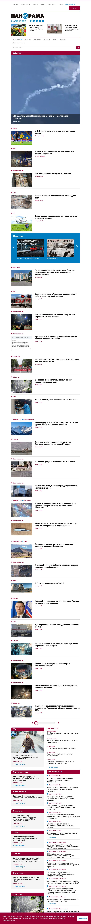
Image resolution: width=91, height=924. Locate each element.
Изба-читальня (70, 4)
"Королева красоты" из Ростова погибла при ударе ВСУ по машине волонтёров (63, 852)
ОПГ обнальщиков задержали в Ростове (61, 621)
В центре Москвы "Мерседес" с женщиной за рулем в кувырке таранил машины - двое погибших (63, 720)
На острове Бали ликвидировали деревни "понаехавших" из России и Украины (61, 671)
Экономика (37, 39)
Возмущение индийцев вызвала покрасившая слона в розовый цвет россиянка (61, 680)
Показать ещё (52, 640)
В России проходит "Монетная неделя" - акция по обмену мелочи (62, 773)
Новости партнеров (19, 43)
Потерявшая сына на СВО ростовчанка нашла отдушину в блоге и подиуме (25, 608)
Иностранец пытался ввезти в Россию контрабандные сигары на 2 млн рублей (63, 755)
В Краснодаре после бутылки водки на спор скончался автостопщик (62, 829)
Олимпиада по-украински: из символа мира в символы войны (62, 707)
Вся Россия (27, 451)
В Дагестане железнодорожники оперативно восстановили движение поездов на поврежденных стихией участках (61, 764)
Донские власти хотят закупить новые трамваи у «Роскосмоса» (25, 848)
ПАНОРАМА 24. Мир (55, 649)
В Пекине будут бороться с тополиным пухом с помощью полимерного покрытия (62, 662)
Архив (74, 8)
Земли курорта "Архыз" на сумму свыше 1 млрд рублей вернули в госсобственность (63, 786)
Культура (63, 39)
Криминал (16, 267)
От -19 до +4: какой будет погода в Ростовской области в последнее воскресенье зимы (59, 872)
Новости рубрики (19, 615)
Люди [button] (61, 4)
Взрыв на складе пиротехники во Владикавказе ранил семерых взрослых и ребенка (63, 738)
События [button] (15, 4)
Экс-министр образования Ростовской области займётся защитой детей (25, 690)
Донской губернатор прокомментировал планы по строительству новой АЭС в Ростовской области (24, 669)
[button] (17, 39)
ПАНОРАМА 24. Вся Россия (57, 715)
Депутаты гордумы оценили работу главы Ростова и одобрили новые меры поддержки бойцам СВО (27, 711)
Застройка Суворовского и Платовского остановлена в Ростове (27, 648)
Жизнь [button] (43, 4)
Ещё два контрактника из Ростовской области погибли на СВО (60, 893)
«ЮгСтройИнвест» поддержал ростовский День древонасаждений (27, 829)
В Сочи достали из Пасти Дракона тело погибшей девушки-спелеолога (62, 822)
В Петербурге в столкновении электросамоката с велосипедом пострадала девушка (60, 729)
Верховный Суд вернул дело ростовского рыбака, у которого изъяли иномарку (26, 629)
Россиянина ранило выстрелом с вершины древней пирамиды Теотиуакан (60, 653)
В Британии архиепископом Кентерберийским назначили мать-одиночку (61, 698)
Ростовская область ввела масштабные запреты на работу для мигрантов (72, 28)
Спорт (15, 128)
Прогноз (15, 414)
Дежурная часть (18, 170)
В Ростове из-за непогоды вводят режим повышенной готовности (26, 751)
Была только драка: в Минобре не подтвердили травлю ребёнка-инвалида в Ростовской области (26, 808)
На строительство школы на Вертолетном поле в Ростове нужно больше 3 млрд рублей (27, 769)
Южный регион (29, 401)
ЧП (14, 213)
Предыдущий (32, 596)
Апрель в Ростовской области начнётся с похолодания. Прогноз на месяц (36, 28)
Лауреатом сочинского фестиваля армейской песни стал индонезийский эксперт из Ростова (62, 804)
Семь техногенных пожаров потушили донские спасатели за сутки (60, 636)
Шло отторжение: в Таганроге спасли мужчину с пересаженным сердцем (28, 790)
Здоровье (16, 541)
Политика (28, 39)
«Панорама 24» (16, 401)
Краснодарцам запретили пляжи (60, 836)
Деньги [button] (35, 4)
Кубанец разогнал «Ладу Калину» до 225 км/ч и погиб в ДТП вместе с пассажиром (63, 795)
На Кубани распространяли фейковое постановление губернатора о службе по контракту (63, 813)
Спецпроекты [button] (52, 4)
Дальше (58, 596)
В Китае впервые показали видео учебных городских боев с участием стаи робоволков (63, 689)
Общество (47, 39)
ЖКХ (14, 193)
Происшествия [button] (25, 4)
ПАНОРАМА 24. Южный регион (58, 782)
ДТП (14, 148)
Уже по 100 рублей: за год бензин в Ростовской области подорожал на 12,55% (27, 730)
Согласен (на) (82, 918)
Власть (55, 39)
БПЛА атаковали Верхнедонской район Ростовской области (41, 117)
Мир (25, 479)
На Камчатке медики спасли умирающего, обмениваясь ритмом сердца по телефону (61, 747)
